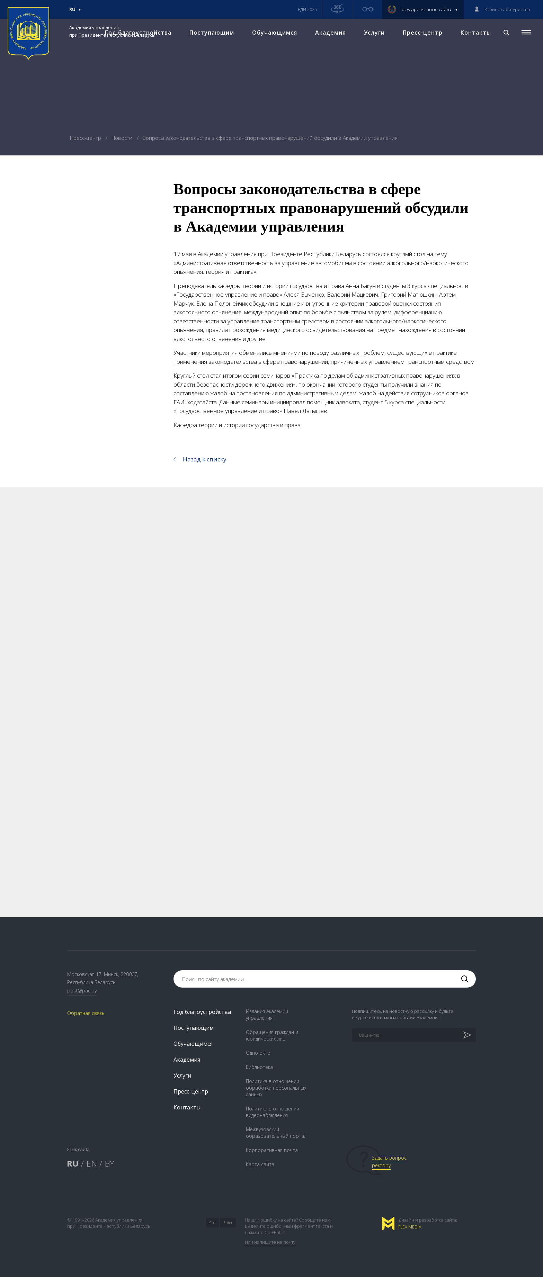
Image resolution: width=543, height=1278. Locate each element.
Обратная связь (86, 1013)
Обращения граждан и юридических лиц (272, 1036)
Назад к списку (204, 459)
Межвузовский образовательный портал (276, 1133)
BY (109, 1164)
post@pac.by (82, 991)
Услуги (373, 35)
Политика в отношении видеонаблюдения (272, 1112)
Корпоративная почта (272, 1151)
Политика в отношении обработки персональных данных (276, 1088)
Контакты (475, 35)
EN (91, 1164)
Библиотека (259, 1067)
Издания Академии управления (267, 1015)
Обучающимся (273, 35)
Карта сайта (260, 1165)
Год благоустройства (202, 1012)
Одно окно (258, 1053)
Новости (123, 137)
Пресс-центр (422, 35)
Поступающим (211, 35)
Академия (329, 35)
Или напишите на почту (270, 1243)
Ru (75, 12)
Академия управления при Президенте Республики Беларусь (112, 31)
